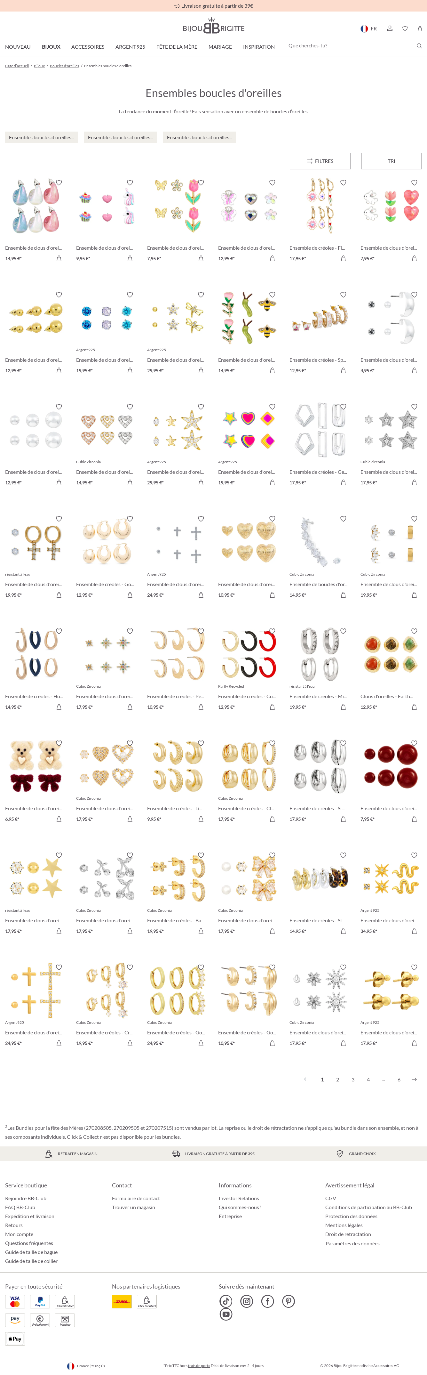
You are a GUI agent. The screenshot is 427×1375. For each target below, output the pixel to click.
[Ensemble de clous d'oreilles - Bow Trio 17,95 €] (249, 894)
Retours (14, 1225)
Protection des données (351, 1216)
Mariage (220, 47)
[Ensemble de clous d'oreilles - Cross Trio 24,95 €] (36, 1006)
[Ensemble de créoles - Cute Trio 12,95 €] (249, 670)
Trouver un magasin (133, 1207)
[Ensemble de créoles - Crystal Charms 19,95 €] (107, 1006)
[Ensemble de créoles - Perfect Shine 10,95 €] (178, 670)
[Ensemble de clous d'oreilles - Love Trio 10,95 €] (249, 557)
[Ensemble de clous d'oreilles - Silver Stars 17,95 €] (391, 445)
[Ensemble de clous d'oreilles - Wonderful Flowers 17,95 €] (320, 1006)
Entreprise (230, 1216)
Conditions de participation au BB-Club (368, 1207)
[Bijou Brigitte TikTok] (226, 1301)
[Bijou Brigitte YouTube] (226, 1314)
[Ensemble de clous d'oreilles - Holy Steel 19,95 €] (36, 557)
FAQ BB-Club (20, 1207)
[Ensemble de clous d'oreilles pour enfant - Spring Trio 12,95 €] (249, 221)
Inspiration (259, 47)
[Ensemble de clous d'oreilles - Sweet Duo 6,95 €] (36, 782)
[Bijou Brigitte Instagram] (247, 1301)
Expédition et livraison (29, 1216)
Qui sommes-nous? (240, 1207)
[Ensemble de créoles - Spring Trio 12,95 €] (320, 333)
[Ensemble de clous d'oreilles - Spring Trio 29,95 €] (178, 333)
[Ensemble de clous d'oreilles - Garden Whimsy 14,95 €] (249, 333)
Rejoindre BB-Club (25, 1198)
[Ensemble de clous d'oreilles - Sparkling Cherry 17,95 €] (107, 894)
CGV (330, 1198)
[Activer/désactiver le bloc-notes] (59, 182)
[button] (389, 28)
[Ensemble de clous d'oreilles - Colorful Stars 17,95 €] (107, 670)
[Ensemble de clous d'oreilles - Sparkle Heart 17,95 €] (107, 782)
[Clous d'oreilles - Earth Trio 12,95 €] (391, 670)
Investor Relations (239, 1198)
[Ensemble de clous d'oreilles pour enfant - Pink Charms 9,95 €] (107, 221)
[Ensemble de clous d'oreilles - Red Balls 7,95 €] (391, 782)
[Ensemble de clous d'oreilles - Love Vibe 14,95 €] (107, 445)
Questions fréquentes (29, 1243)
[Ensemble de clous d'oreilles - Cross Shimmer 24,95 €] (178, 557)
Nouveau (18, 47)
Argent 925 (130, 47)
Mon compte (19, 1234)
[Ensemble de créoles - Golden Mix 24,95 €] (178, 1006)
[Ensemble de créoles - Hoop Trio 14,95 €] (36, 670)
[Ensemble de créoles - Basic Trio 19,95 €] (178, 894)
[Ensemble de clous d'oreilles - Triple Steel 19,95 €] (391, 557)
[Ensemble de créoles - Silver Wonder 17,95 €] (320, 782)
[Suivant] (414, 1079)
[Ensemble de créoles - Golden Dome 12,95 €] (107, 557)
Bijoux (51, 47)
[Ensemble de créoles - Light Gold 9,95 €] (178, 782)
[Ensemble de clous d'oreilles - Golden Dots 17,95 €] (391, 1006)
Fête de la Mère (176, 47)
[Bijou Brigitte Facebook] (267, 1301)
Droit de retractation (348, 1234)
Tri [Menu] (391, 161)
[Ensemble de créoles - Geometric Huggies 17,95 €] (320, 445)
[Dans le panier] (59, 258)
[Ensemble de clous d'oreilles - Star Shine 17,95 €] (36, 894)
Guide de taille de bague (31, 1252)
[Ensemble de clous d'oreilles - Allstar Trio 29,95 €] (178, 445)
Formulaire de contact (136, 1198)
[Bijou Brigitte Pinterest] (288, 1301)
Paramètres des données (353, 1243)
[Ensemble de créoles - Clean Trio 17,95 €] (249, 782)
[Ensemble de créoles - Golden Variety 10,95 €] (249, 1006)
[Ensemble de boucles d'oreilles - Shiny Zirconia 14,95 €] (320, 557)
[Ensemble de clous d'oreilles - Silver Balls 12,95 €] (36, 445)
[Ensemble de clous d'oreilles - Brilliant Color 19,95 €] (249, 445)
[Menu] (320, 161)
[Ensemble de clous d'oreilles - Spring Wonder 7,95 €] (178, 221)
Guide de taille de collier (31, 1261)
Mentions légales (344, 1225)
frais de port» (199, 1365)
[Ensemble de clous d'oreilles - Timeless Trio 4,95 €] (391, 333)
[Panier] (420, 28)
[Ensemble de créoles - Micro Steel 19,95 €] (320, 670)
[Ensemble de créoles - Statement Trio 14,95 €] (320, 894)
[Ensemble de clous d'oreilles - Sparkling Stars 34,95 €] (391, 894)
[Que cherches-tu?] (354, 45)
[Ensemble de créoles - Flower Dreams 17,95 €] (320, 221)
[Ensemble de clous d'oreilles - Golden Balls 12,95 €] (36, 333)
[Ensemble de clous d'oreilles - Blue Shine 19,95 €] (107, 333)
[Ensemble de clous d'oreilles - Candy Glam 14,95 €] (36, 221)
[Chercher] (419, 45)
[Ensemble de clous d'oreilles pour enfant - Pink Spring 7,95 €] (391, 221)
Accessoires (87, 47)
